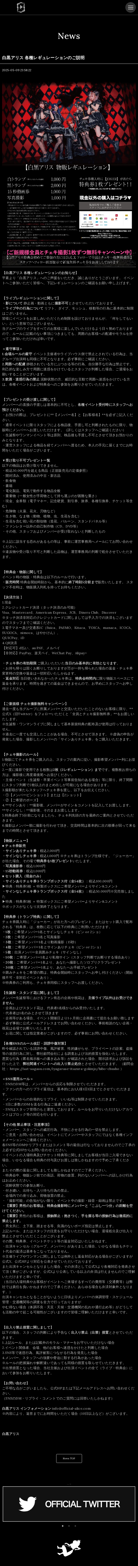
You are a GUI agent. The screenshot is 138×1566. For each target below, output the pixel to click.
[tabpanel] (69, 1504)
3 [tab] (75, 1526)
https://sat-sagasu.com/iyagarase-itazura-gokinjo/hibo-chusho (64, 1069)
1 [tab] (62, 1526)
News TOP (69, 1458)
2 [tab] (69, 1526)
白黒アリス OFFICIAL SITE (21, 7)
